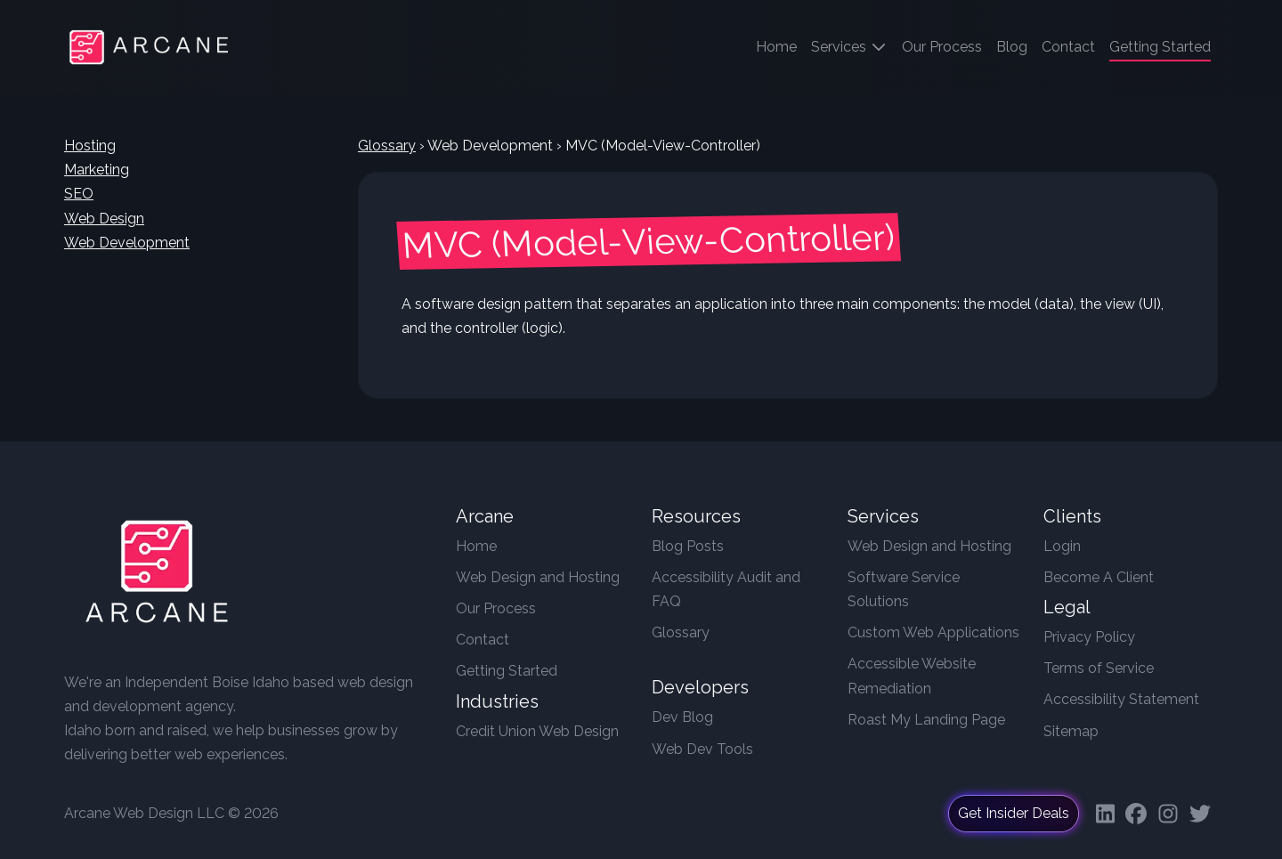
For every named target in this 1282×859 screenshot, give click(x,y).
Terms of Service (1098, 668)
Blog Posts (688, 546)
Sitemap (1071, 731)
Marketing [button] (96, 169)
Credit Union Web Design (537, 731)
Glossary (387, 145)
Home (780, 44)
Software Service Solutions (904, 589)
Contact (1068, 46)
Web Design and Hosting (538, 577)
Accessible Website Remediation (912, 675)
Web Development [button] (127, 242)
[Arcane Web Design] (156, 576)
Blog (1011, 46)
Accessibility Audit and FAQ (726, 589)
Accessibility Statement (1121, 699)
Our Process (942, 46)
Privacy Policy (1089, 636)
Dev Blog (682, 717)
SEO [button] (78, 193)
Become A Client (1098, 577)
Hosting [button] (90, 145)
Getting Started (506, 670)
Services (849, 47)
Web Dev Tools (702, 749)
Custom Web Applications (933, 632)
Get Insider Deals (1013, 813)
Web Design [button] (104, 218)
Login (1062, 546)
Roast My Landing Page (926, 719)
